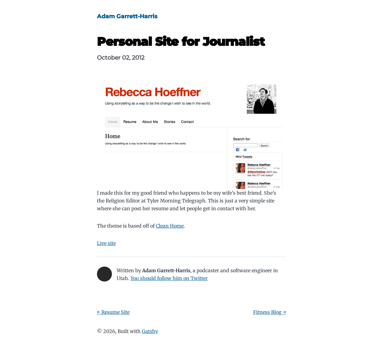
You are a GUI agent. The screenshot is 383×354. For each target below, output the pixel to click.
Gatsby (150, 331)
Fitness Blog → (269, 312)
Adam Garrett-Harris (127, 16)
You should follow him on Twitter (169, 278)
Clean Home (170, 226)
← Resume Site (113, 312)
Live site (106, 243)
